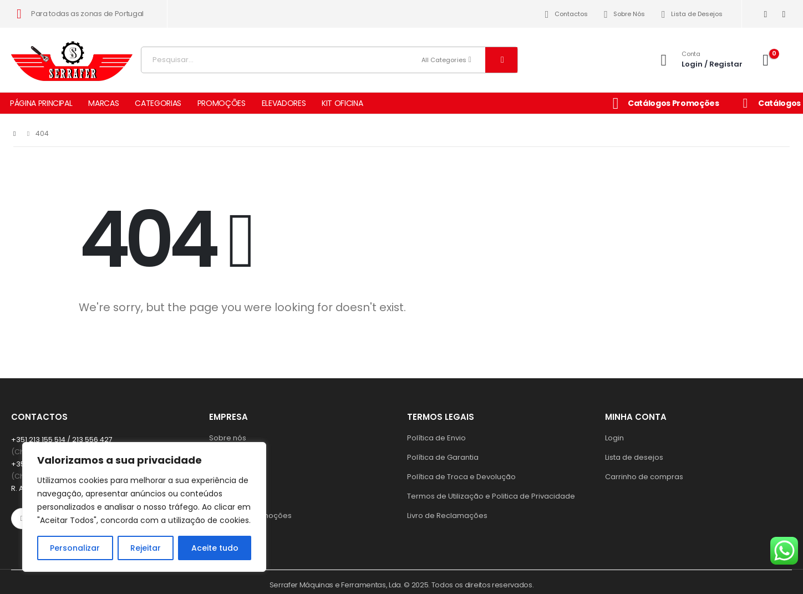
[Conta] (698, 59)
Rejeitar (145, 548)
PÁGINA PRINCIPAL (41, 103)
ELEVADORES (284, 103)
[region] (144, 507)
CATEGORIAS (158, 103)
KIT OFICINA (342, 103)
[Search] (501, 60)
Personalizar (75, 548)
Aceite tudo (214, 548)
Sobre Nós (623, 14)
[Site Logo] (72, 57)
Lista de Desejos (690, 14)
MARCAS (103, 103)
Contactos (564, 14)
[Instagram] (784, 14)
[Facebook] (765, 14)
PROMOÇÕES (221, 103)
